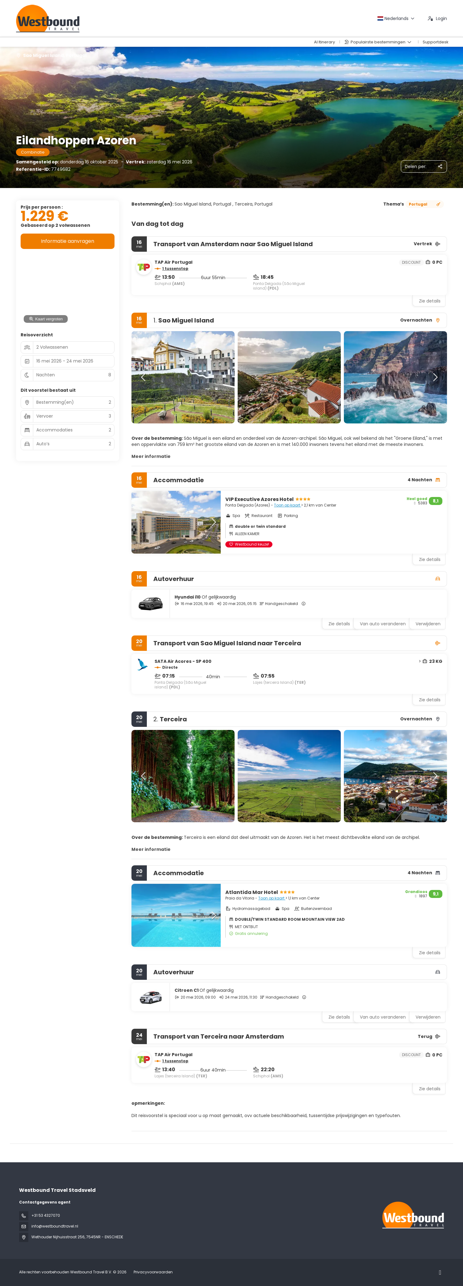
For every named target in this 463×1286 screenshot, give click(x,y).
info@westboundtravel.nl (54, 1226)
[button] (144, 377)
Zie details (430, 301)
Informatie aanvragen (67, 241)
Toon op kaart (287, 505)
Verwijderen (428, 624)
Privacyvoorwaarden (153, 1272)
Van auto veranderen (383, 624)
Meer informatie (151, 456)
